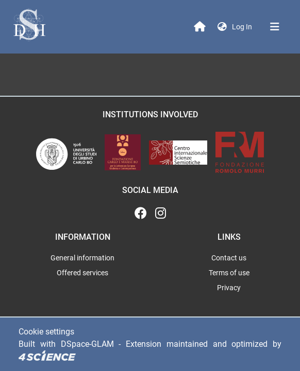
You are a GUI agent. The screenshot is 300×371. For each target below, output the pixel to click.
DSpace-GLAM (87, 344)
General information (82, 258)
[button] (222, 27)
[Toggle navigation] (274, 26)
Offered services (82, 273)
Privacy (229, 288)
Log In (243, 27)
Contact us (228, 258)
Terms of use (229, 273)
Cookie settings (46, 332)
